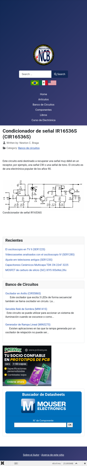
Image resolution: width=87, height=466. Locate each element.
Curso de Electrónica (43, 120)
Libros (43, 115)
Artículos (43, 99)
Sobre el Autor (31, 454)
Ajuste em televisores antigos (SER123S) (29, 259)
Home (43, 94)
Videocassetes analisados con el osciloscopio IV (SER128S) (40, 254)
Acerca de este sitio (52, 454)
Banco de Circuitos (43, 104)
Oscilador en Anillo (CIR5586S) (23, 293)
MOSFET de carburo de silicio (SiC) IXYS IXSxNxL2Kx (36, 270)
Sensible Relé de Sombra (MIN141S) (26, 309)
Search (59, 74)
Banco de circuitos (29, 148)
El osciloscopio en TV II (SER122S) (25, 249)
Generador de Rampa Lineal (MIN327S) (27, 324)
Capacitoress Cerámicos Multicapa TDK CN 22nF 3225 (36, 264)
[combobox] (35, 74)
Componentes (43, 109)
